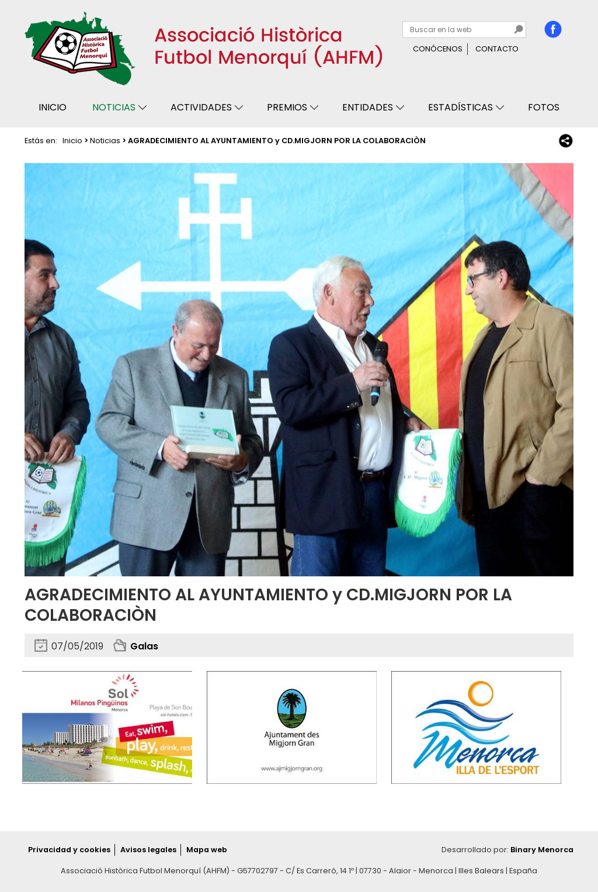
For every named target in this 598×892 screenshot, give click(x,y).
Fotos (543, 107)
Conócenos (438, 49)
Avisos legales (148, 850)
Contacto (497, 49)
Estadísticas (460, 107)
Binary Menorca (541, 850)
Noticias (113, 107)
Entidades (367, 107)
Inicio (53, 107)
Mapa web (206, 850)
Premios (287, 107)
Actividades (201, 107)
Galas (144, 646)
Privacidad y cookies (69, 850)
